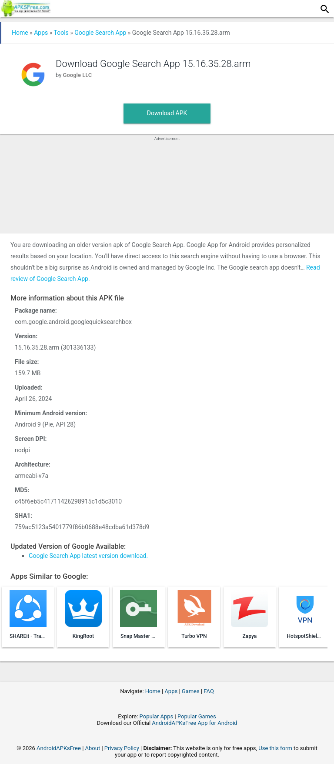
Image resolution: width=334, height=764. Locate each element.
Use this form (275, 748)
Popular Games (196, 716)
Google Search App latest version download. (88, 555)
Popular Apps (157, 716)
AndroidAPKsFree (59, 748)
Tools (61, 32)
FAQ (209, 691)
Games (191, 691)
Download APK (167, 113)
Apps (41, 32)
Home (20, 32)
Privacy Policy (121, 748)
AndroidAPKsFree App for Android (194, 723)
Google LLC (77, 75)
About (92, 748)
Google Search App (100, 32)
